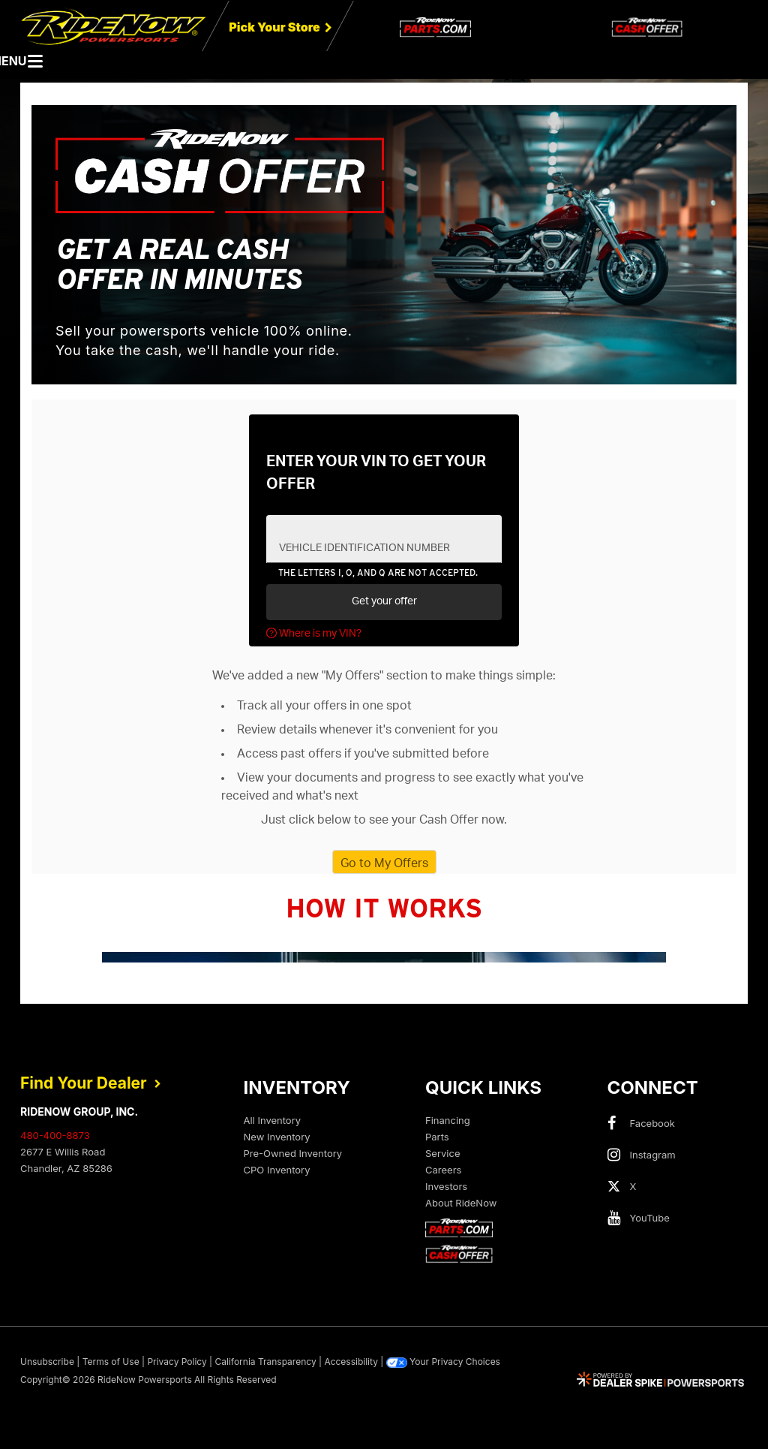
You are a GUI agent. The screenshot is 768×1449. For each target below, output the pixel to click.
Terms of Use (111, 1361)
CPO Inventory (277, 1170)
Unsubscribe (47, 1361)
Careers (443, 1170)
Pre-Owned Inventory (293, 1153)
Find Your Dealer (90, 1083)
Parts (437, 1137)
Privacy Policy (176, 1361)
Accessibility (351, 1361)
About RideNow (460, 1203)
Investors (446, 1186)
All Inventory (273, 1120)
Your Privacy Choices (443, 1362)
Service (442, 1153)
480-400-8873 (55, 1135)
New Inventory (277, 1137)
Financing (447, 1120)
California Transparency (265, 1361)
